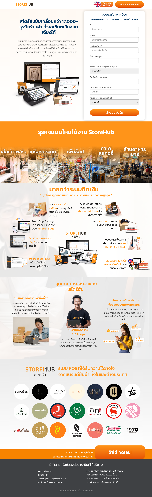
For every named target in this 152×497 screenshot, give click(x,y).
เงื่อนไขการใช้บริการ (67, 490)
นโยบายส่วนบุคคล (85, 490)
